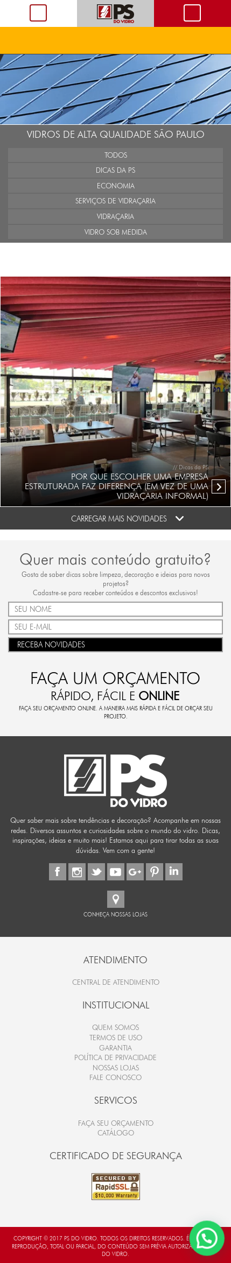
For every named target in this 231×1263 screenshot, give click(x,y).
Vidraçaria (115, 216)
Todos (115, 155)
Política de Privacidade (115, 1057)
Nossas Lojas (116, 1067)
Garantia (115, 1047)
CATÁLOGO (115, 1132)
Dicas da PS (115, 170)
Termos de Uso (115, 1037)
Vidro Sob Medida (116, 232)
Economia (116, 185)
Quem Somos (115, 1027)
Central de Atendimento (115, 982)
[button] (207, 1240)
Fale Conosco (115, 1077)
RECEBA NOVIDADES (115, 644)
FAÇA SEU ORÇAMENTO (115, 1123)
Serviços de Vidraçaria (115, 200)
